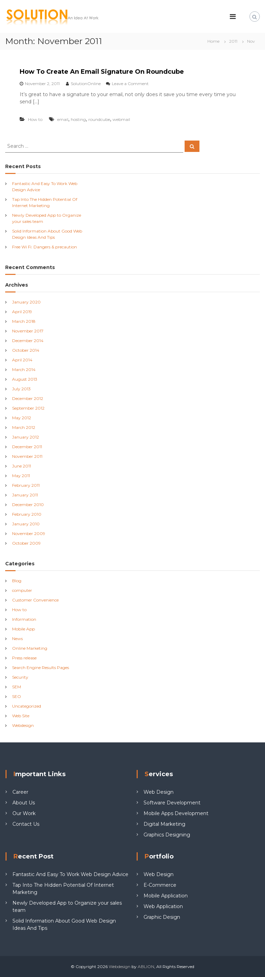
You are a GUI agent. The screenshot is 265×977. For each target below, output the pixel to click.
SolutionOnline (86, 83)
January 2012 (25, 437)
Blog (16, 580)
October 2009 (26, 543)
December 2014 (27, 340)
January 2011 (25, 494)
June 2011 (21, 466)
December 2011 (27, 446)
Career (20, 792)
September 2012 (28, 408)
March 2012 (23, 427)
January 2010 (26, 523)
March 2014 (24, 369)
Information (24, 619)
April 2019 (22, 311)
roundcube (99, 119)
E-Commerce (160, 885)
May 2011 (21, 475)
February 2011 (26, 485)
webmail (121, 119)
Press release (24, 657)
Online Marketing (29, 648)
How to (35, 119)
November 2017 (27, 330)
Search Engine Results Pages (40, 667)
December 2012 (27, 398)
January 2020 (26, 302)
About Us (23, 803)
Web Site (20, 715)
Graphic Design (162, 917)
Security (20, 677)
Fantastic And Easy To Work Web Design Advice (70, 874)
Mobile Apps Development (176, 813)
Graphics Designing (167, 835)
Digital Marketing (164, 824)
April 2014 (22, 359)
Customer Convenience (35, 600)
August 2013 (24, 379)
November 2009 (28, 533)
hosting (78, 119)
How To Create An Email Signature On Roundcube (102, 71)
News (17, 638)
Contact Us (25, 824)
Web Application (163, 906)
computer (22, 590)
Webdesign (23, 725)
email (62, 119)
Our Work (24, 813)
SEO (16, 696)
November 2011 (27, 456)
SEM (16, 686)
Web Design (159, 792)
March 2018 (24, 321)
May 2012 (21, 417)
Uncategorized (26, 706)
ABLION (146, 966)
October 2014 (25, 350)
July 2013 (21, 388)
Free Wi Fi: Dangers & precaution (44, 246)
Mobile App (23, 628)
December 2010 (28, 504)
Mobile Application (166, 896)
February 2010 (26, 514)
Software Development (172, 803)
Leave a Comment (130, 83)
